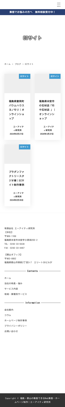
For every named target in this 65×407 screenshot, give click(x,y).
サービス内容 (11, 289)
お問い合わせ (11, 331)
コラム (7, 315)
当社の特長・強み (13, 283)
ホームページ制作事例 (15, 320)
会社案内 (8, 310)
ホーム (7, 278)
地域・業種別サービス (15, 294)
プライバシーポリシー (15, 326)
